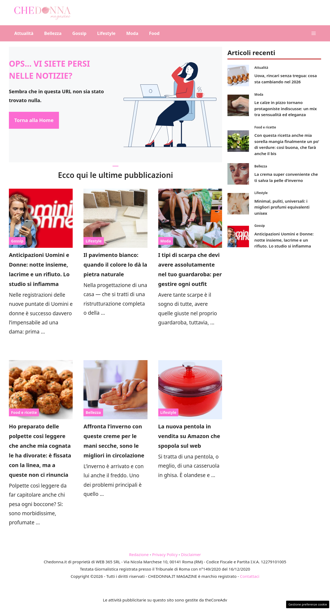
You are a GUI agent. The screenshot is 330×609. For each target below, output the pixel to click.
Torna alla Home (34, 120)
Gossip (79, 33)
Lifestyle (106, 33)
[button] (313, 33)
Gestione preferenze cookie (307, 604)
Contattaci (249, 576)
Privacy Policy (165, 554)
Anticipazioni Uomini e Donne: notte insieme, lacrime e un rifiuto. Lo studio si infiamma (284, 240)
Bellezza (52, 33)
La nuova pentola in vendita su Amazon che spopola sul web (189, 436)
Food (154, 33)
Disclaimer (191, 554)
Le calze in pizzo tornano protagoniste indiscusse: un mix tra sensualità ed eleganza (285, 108)
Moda (132, 33)
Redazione (139, 554)
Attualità (23, 33)
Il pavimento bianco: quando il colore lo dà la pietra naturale (115, 264)
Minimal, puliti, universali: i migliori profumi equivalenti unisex (282, 207)
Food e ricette (24, 412)
